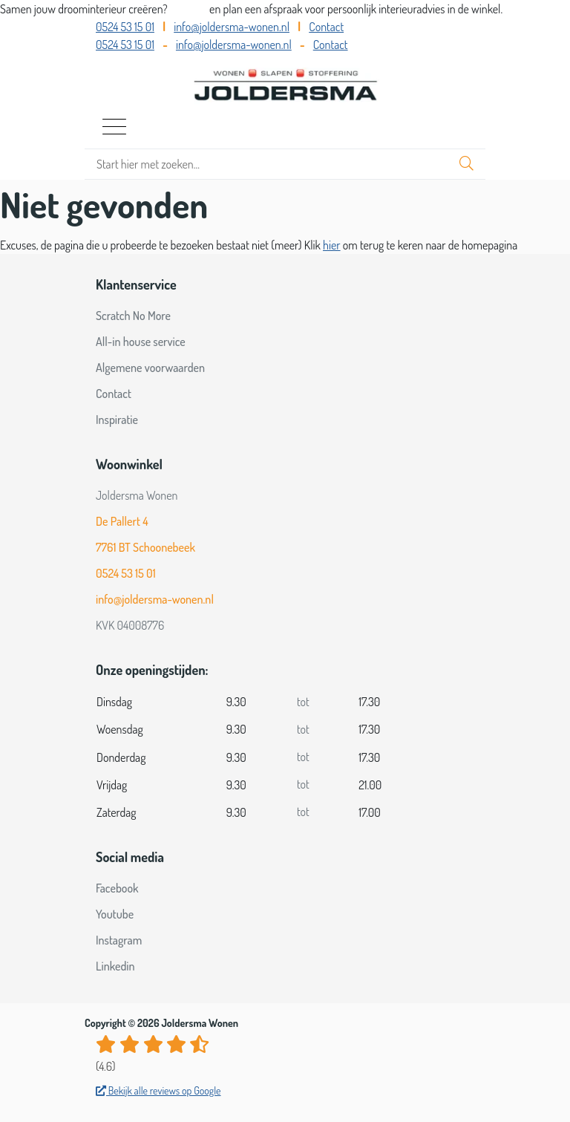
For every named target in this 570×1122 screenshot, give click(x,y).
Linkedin (115, 966)
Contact (326, 26)
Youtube (115, 914)
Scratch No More (133, 315)
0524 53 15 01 (125, 26)
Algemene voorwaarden (150, 367)
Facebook (117, 888)
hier (332, 245)
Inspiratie (117, 419)
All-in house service (141, 341)
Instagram (119, 940)
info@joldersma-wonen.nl (231, 26)
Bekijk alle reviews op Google (158, 1090)
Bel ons (189, 8)
